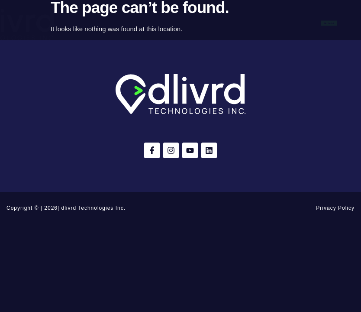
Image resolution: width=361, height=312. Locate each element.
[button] (9, 23)
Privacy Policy (335, 208)
